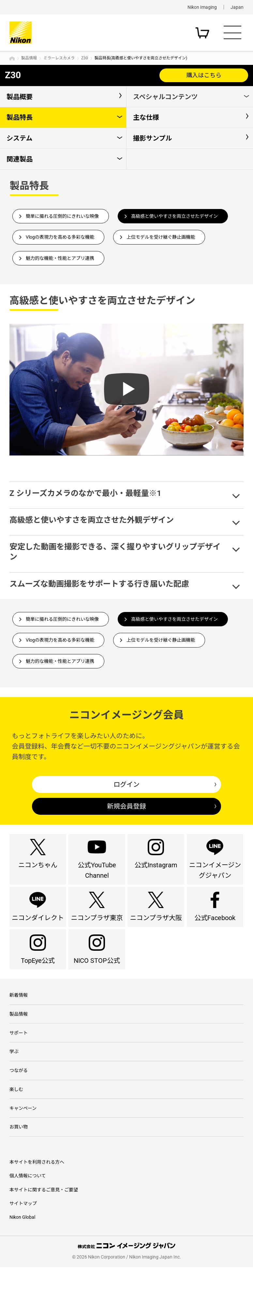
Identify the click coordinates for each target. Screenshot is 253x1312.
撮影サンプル (152, 138)
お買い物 (18, 1170)
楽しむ (16, 1129)
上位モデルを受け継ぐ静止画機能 (160, 237)
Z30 (84, 58)
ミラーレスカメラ (59, 58)
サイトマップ (23, 1248)
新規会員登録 (126, 806)
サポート (18, 1067)
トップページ (12, 58)
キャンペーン (23, 1150)
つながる (18, 1108)
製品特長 (20, 117)
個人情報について (27, 1220)
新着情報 (18, 1026)
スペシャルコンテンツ (165, 97)
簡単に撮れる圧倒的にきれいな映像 (62, 216)
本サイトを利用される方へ (36, 1206)
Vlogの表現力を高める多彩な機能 (60, 237)
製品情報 (29, 58)
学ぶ (14, 1088)
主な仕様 (146, 117)
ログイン (126, 784)
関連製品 (20, 159)
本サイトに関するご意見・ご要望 (43, 1234)
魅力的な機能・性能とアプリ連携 (60, 258)
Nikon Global (22, 1262)
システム (19, 138)
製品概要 (20, 97)
